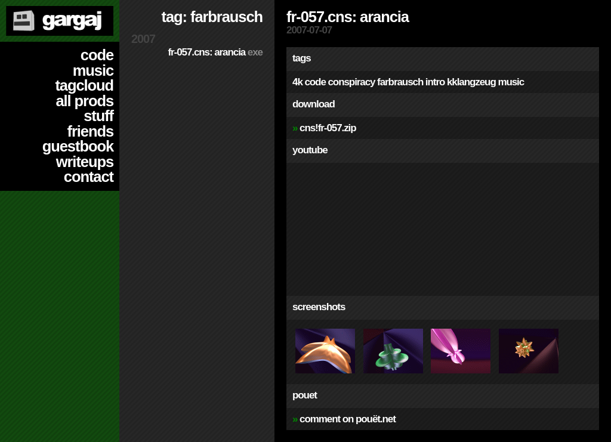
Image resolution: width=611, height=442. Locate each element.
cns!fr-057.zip (328, 128)
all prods (84, 100)
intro (435, 82)
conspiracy (351, 82)
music (93, 70)
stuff (98, 115)
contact (88, 176)
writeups (84, 161)
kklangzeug (471, 82)
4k (297, 82)
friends (90, 131)
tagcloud (84, 85)
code (97, 55)
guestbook (77, 146)
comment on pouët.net (348, 419)
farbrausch (400, 82)
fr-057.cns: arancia (215, 52)
